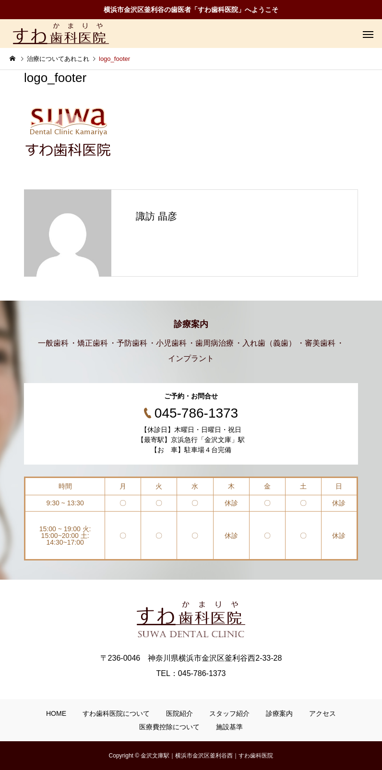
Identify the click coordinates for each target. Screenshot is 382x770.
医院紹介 (179, 713)
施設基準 (229, 727)
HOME (56, 713)
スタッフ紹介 (229, 713)
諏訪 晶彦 (156, 216)
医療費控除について (169, 727)
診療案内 (279, 713)
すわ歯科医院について (116, 713)
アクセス (322, 713)
